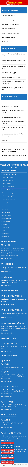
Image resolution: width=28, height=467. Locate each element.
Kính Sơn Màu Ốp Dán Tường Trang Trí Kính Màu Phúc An (13, 82)
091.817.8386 (8, 258)
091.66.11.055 (8, 333)
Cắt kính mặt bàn (5, 236)
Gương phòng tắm (5, 221)
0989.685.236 (8, 396)
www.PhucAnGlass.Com (12, 255)
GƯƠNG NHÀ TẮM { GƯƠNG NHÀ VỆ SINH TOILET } (13, 111)
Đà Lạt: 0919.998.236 (6, 452)
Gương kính (4, 224)
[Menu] (2, 2)
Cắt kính (3, 230)
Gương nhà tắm (5, 206)
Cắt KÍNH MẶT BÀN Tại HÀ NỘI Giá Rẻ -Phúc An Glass (13, 55)
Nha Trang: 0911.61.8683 (7, 460)
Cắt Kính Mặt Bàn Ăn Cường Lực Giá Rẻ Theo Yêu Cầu (13, 61)
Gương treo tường (5, 212)
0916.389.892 (8, 317)
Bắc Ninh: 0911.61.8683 (7, 448)
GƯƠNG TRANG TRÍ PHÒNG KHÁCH (11, 117)
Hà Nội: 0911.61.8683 (6, 443)
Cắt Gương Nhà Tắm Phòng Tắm (10, 33)
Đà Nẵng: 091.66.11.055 (7, 455)
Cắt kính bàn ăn (5, 227)
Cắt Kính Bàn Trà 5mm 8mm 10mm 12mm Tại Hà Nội (13, 67)
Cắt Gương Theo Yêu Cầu (8, 15)
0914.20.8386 (8, 440)
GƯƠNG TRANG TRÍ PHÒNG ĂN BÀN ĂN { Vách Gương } (12, 135)
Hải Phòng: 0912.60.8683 (7, 445)
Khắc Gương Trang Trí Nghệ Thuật (10, 24)
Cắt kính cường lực (5, 233)
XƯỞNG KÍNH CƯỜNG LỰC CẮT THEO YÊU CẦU (13, 89)
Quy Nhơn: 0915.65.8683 (7, 457)
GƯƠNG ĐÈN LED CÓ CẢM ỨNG (10, 106)
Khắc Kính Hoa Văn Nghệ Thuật (10, 73)
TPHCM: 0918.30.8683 (7, 450)
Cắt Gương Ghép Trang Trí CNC (10, 20)
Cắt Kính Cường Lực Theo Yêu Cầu (11, 77)
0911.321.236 (8, 351)
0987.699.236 (8, 271)
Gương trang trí (4, 203)
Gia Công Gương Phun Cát (8, 37)
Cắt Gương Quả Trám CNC (8, 28)
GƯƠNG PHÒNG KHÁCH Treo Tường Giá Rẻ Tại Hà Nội (13, 122)
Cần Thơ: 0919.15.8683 (7, 462)
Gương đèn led (4, 209)
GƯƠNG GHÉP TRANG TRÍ (8, 102)
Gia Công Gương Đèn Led (8, 42)
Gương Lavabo (5, 140)
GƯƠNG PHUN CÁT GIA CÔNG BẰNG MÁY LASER (12, 128)
